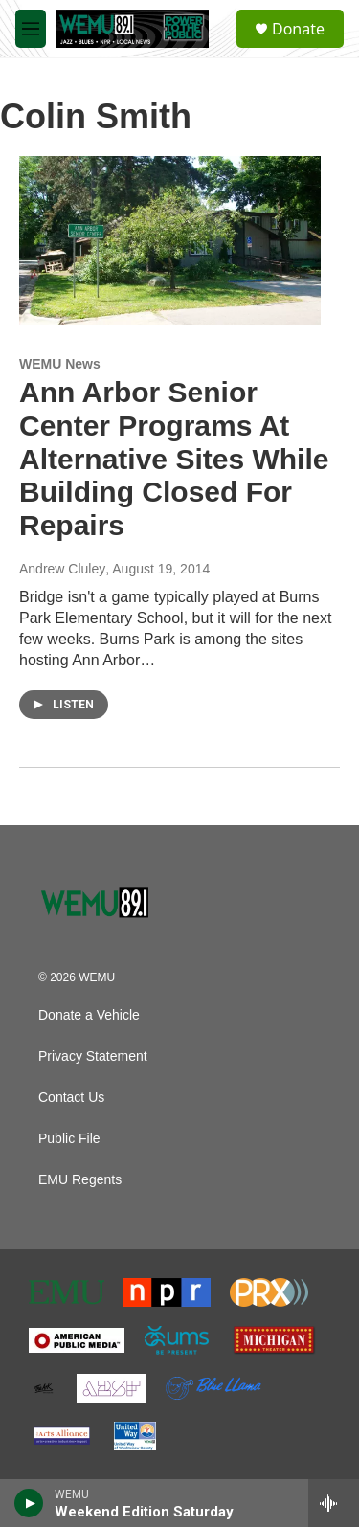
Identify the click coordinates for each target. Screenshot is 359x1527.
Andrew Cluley (62, 568)
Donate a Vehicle (89, 1015)
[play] (29, 1503)
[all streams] (333, 1503)
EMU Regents (80, 1180)
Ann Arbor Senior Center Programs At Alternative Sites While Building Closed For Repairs (173, 458)
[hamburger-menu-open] (30, 29)
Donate (298, 28)
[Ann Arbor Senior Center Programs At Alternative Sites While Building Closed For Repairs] (170, 240)
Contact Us (71, 1097)
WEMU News (60, 363)
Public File (69, 1139)
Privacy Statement (92, 1056)
